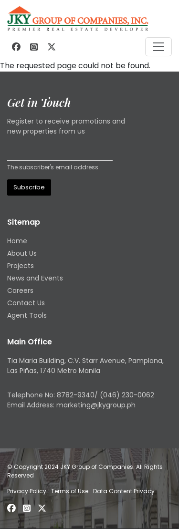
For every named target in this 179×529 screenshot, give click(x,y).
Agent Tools (27, 315)
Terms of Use (69, 491)
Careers (20, 290)
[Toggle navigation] (158, 46)
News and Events (35, 278)
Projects (20, 265)
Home (17, 241)
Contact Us (26, 303)
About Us (22, 253)
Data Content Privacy (124, 491)
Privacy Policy (26, 491)
